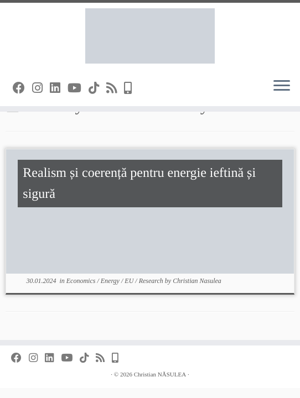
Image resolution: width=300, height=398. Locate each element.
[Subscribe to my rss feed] (115, 88)
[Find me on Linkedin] (59, 88)
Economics (81, 281)
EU (130, 281)
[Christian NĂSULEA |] (150, 36)
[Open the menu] (281, 86)
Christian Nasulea (197, 281)
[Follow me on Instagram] (41, 88)
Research (152, 281)
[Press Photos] (131, 88)
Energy (111, 281)
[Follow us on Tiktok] (97, 88)
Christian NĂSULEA (160, 374)
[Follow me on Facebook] (22, 88)
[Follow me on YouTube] (78, 88)
